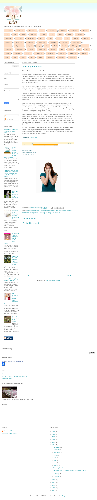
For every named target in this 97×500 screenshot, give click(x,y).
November (8, 31)
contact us (30, 144)
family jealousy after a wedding (36, 210)
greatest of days (33, 137)
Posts (7, 116)
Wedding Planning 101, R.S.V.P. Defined (11, 279)
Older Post (70, 276)
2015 (54, 442)
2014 (54, 445)
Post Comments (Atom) (53, 280)
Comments (9, 119)
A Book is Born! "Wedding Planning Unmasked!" (15, 215)
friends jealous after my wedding (56, 210)
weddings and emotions (53, 213)
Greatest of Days (6, 361)
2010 (54, 488)
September (20, 31)
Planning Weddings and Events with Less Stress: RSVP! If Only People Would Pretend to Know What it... (11, 173)
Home (49, 276)
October (63, 31)
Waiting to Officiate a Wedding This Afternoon (15, 194)
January (8, 42)
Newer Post (27, 276)
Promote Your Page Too (17, 361)
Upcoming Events (7, 378)
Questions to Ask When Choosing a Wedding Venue (11, 131)
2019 (54, 431)
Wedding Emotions (59, 468)
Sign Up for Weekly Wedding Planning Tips (14, 376)
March (69, 34)
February (33, 34)
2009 (54, 490)
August (85, 31)
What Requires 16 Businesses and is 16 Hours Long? (69, 470)
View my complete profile (9, 434)
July (7, 34)
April (67, 38)
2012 (54, 482)
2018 (54, 434)
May (42, 31)
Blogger (64, 496)
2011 (54, 485)
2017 (54, 437)
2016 (54, 439)
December (52, 31)
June (15, 34)
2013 (54, 480)
